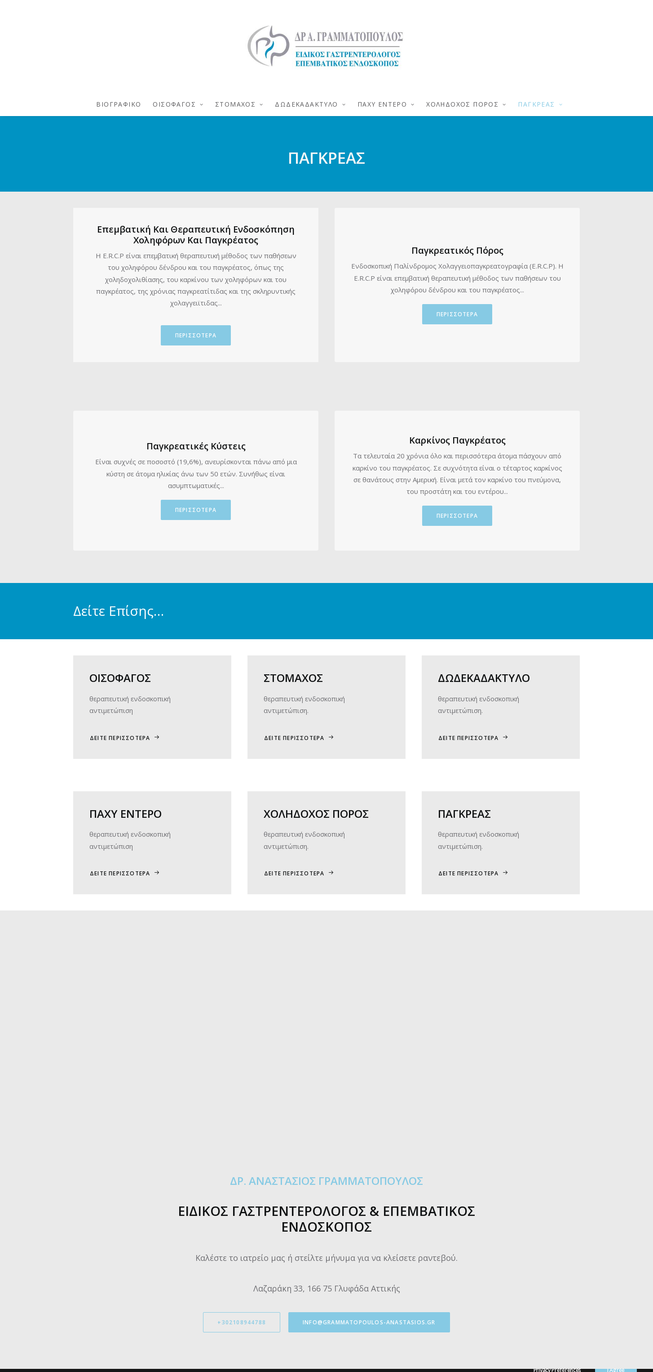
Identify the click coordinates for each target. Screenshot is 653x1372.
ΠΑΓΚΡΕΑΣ (540, 104)
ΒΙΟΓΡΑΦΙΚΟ (118, 104)
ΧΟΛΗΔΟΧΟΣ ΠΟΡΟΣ (466, 104)
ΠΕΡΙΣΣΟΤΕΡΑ (195, 335)
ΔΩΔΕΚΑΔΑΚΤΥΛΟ (310, 104)
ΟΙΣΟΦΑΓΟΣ (178, 104)
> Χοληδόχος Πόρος (365, 1244)
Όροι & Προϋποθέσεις (237, 1189)
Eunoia (407, 1358)
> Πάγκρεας (351, 1222)
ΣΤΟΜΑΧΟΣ (239, 104)
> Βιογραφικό (355, 1178)
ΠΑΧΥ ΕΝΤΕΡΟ (386, 104)
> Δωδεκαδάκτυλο (361, 1211)
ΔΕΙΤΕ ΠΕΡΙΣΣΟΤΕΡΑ (125, 738)
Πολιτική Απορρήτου (234, 1178)
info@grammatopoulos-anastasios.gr (369, 1091)
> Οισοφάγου (355, 1189)
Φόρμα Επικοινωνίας (234, 1200)
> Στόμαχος (352, 1200)
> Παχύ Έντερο (357, 1233)
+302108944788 (241, 1091)
